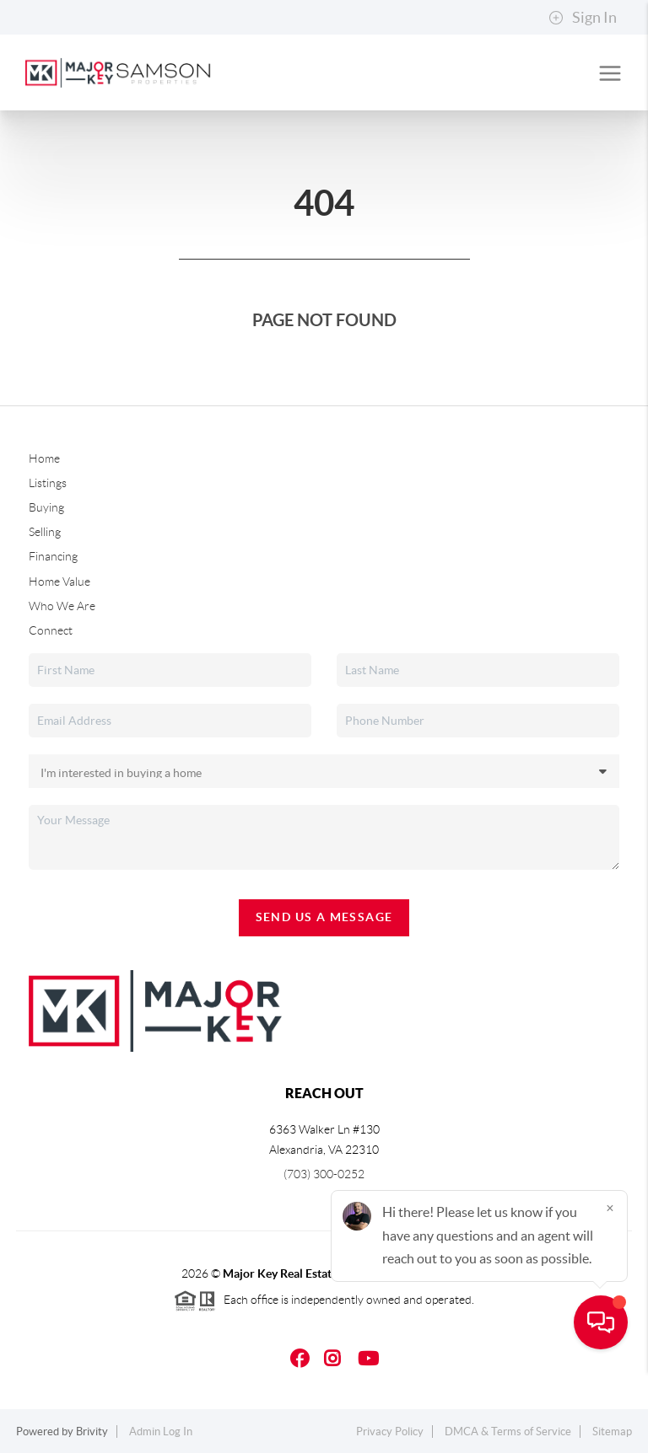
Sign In (582, 17)
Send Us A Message (324, 917)
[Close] (610, 1291)
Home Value (59, 581)
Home (44, 458)
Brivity (92, 1431)
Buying (46, 507)
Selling (45, 532)
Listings (48, 483)
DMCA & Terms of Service (508, 1431)
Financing (53, 556)
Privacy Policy (390, 1431)
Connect (51, 630)
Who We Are (62, 606)
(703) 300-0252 (324, 1174)
